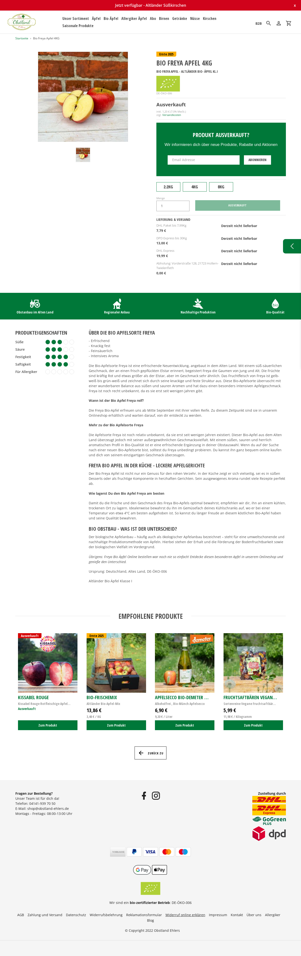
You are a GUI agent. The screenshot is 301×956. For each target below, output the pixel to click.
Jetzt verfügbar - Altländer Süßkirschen (150, 5)
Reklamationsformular (144, 915)
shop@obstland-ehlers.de (48, 808)
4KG (194, 187)
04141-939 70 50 (42, 803)
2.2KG (168, 187)
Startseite (21, 38)
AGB (20, 915)
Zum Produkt (47, 725)
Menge (160, 198)
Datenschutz (76, 915)
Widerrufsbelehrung (106, 915)
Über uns (254, 915)
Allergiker (272, 915)
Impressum (218, 915)
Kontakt (237, 915)
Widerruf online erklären (185, 915)
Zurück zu (150, 753)
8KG (221, 187)
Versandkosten (171, 115)
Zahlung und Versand (45, 915)
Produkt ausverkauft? (221, 135)
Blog (150, 920)
